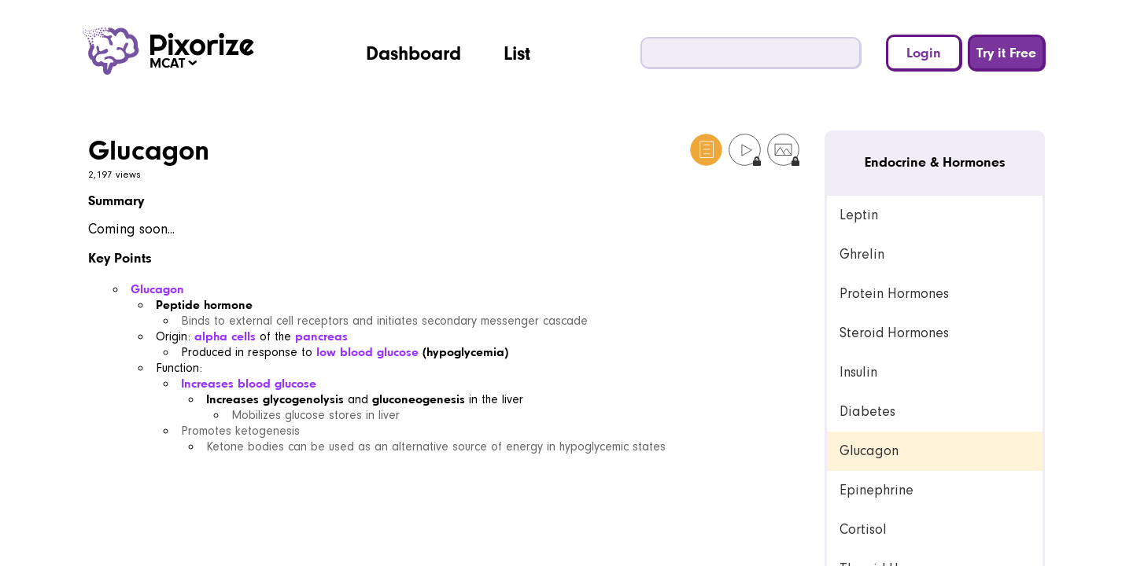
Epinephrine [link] (876, 490)
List (517, 52)
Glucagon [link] (869, 451)
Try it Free (1006, 52)
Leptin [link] (859, 215)
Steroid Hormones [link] (894, 333)
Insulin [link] (858, 372)
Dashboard (413, 52)
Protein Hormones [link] (894, 293)
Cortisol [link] (863, 529)
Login (923, 52)
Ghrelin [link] (862, 254)
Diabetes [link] (867, 411)
